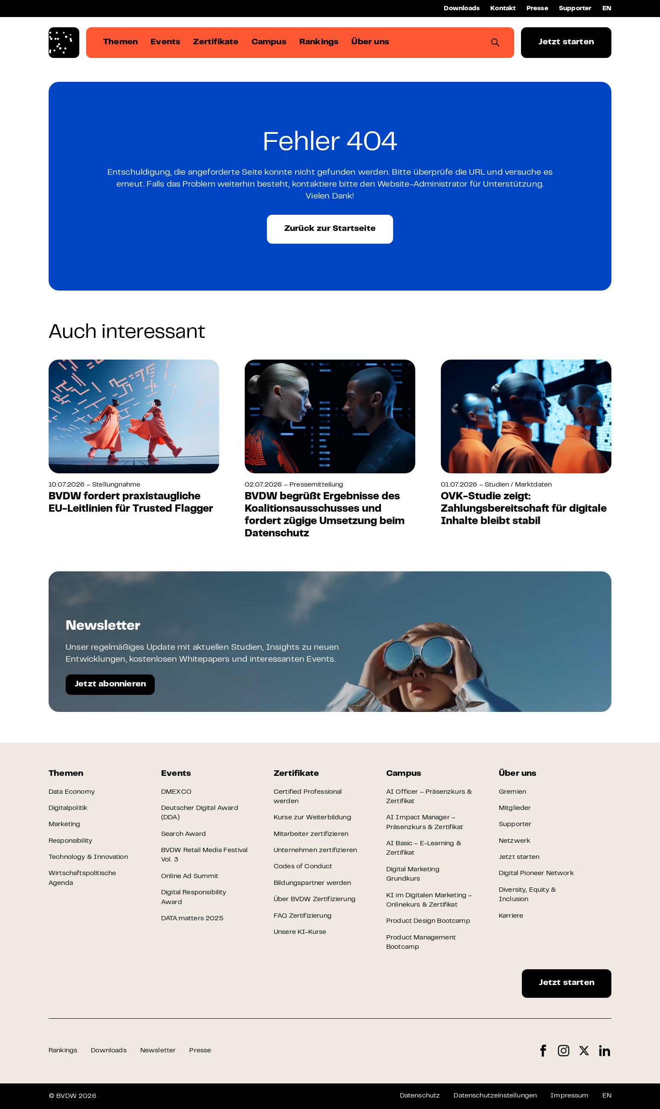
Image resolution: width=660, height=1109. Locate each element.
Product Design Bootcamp (428, 921)
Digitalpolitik (68, 808)
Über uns (518, 774)
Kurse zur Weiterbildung (312, 818)
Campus (403, 774)
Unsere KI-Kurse (300, 932)
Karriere (511, 916)
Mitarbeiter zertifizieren (311, 834)
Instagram (563, 1051)
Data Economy (72, 792)
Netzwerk (514, 841)
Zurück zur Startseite (330, 229)
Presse (537, 9)
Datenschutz (420, 1096)
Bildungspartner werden (312, 883)
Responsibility (70, 841)
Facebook (543, 1051)
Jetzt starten (566, 42)
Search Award (183, 834)
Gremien (512, 792)
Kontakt (502, 9)
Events (176, 774)
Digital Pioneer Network (536, 873)
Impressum (569, 1096)
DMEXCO (176, 792)
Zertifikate (296, 774)
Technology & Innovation (88, 857)
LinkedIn (604, 1051)
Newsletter (158, 1051)
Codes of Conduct (303, 867)
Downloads (462, 9)
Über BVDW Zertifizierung (315, 899)
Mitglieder (515, 808)
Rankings (63, 1051)
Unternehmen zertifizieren (315, 850)
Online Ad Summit (190, 876)
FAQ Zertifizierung (303, 916)
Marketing (64, 824)
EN (606, 9)
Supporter (575, 9)
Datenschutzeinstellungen (495, 1096)
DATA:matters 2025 (192, 919)
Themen (66, 774)
